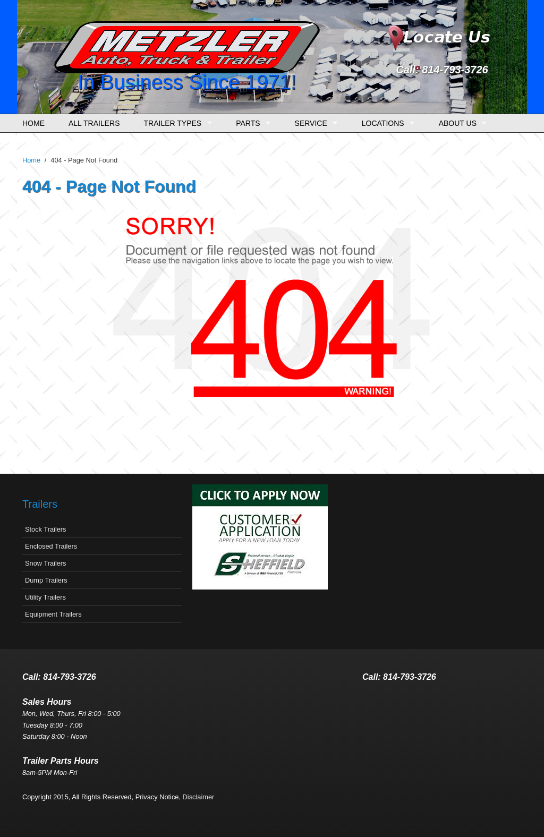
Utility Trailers (45, 597)
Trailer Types (175, 123)
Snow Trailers (45, 563)
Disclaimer (199, 797)
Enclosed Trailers (51, 546)
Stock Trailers (45, 529)
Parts (250, 123)
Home (33, 123)
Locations (385, 123)
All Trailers (94, 123)
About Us (460, 123)
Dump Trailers (46, 580)
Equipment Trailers (53, 614)
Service (314, 123)
